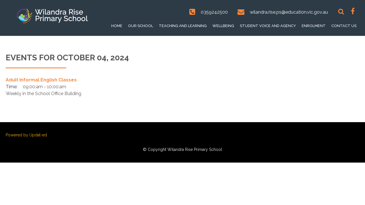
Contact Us (343, 26)
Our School (140, 26)
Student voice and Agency (268, 26)
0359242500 (214, 12)
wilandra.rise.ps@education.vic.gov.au (289, 12)
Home (116, 26)
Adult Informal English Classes (41, 80)
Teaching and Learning (183, 26)
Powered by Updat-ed (26, 135)
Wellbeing (223, 26)
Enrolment (314, 26)
